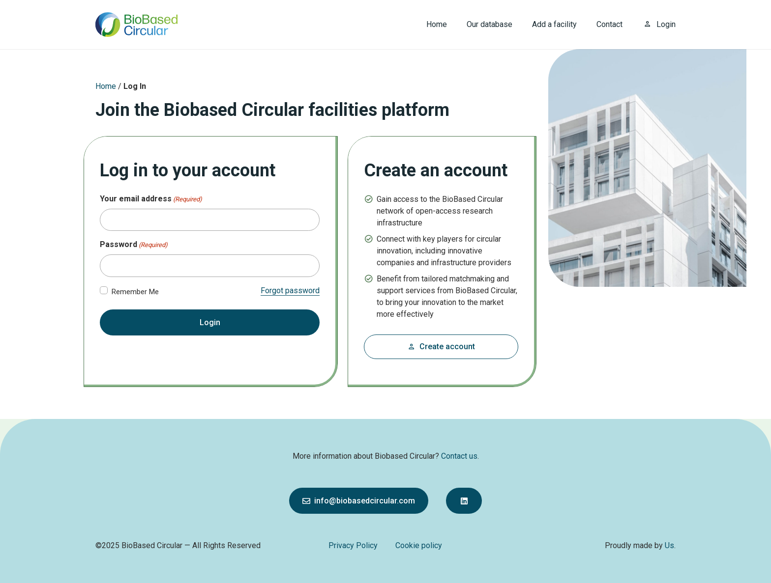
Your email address (151, 199)
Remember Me (135, 291)
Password (134, 245)
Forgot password (290, 290)
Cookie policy (418, 545)
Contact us (459, 456)
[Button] (464, 501)
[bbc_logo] (136, 24)
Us (669, 545)
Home (105, 86)
